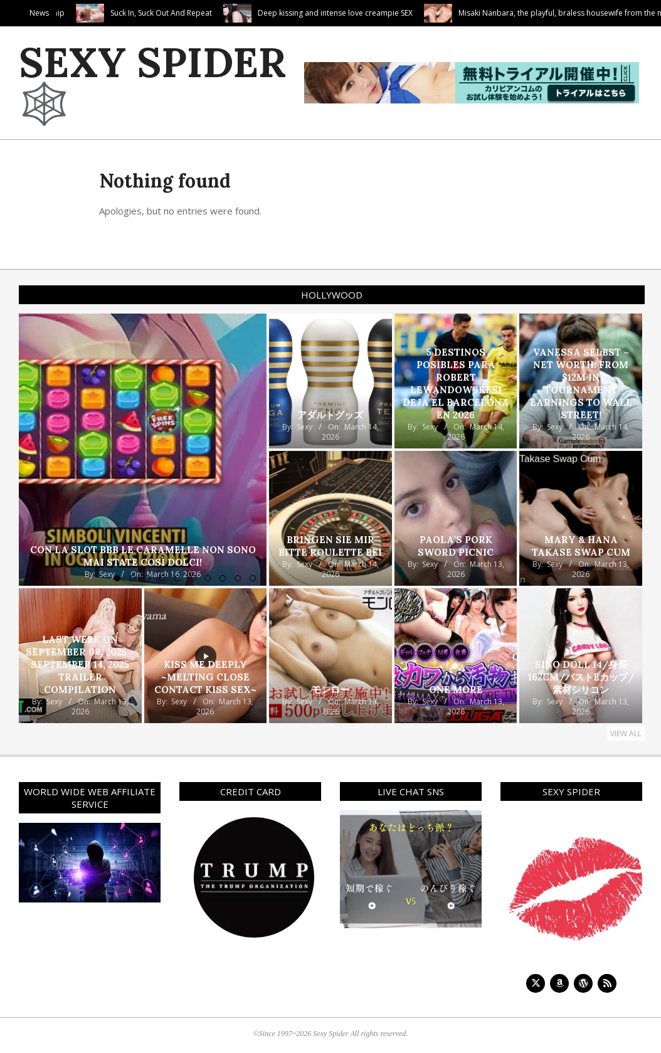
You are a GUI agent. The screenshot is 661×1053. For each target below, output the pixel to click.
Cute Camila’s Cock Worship (80, 13)
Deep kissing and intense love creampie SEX (400, 13)
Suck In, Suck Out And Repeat (226, 13)
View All (626, 733)
